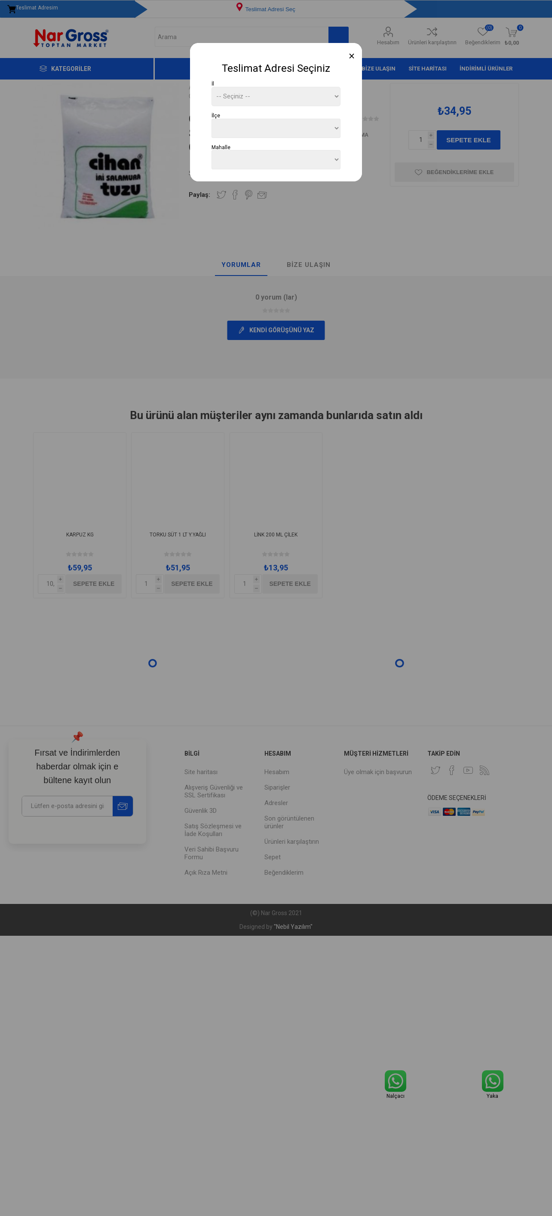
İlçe (216, 116)
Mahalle (221, 147)
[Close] (352, 56)
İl (213, 84)
